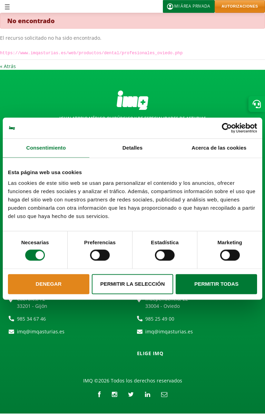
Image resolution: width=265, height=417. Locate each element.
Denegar (48, 284)
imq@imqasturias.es (41, 331)
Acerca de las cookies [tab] (219, 148)
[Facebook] (99, 394)
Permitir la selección (132, 284)
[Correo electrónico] (164, 394)
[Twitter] (130, 394)
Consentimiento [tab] (46, 148)
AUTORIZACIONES (240, 6)
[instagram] (114, 394)
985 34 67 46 (31, 318)
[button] (256, 104)
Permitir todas (216, 284)
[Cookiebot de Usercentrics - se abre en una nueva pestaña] (227, 128)
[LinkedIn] (147, 394)
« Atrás (8, 66)
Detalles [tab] (132, 148)
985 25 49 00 (159, 318)
